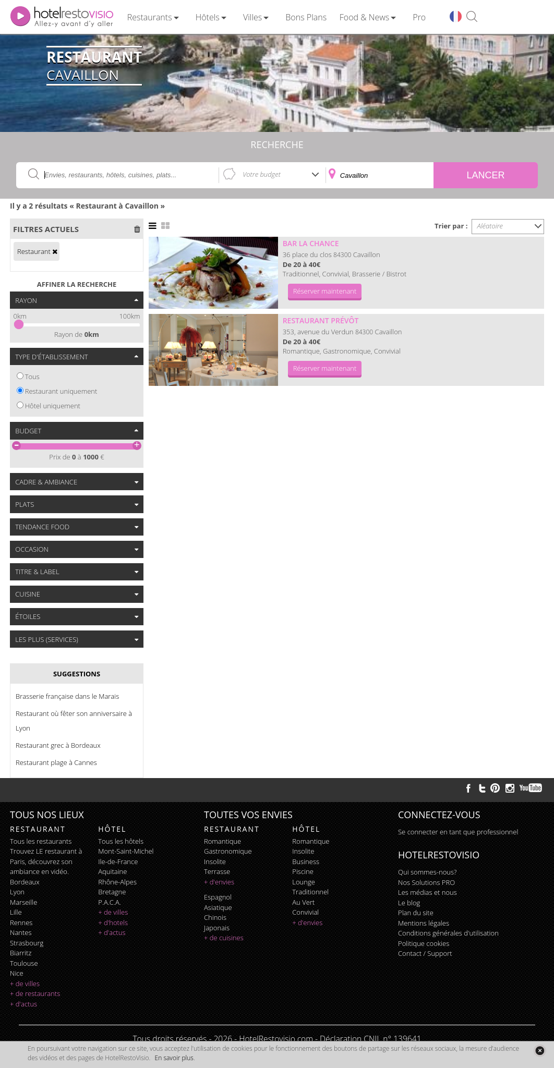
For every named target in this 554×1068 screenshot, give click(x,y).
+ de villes (25, 983)
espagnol (218, 897)
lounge (303, 882)
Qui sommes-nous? (427, 872)
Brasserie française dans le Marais (67, 696)
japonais (217, 927)
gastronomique (228, 851)
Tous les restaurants (40, 841)
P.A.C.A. (109, 902)
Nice (16, 973)
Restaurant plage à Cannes (56, 762)
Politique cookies (423, 943)
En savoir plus (174, 1057)
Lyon (17, 891)
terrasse (217, 871)
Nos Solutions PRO (426, 882)
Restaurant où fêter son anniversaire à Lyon (74, 721)
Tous (32, 376)
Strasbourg (26, 943)
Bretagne (112, 891)
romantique (222, 841)
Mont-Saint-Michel (125, 851)
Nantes (20, 932)
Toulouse (24, 963)
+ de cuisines (224, 937)
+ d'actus (23, 1004)
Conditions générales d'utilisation (448, 933)
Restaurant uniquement (61, 391)
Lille (16, 912)
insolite (215, 861)
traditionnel (310, 891)
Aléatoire (490, 225)
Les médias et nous (427, 892)
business (305, 861)
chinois (215, 917)
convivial (305, 912)
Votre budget (262, 174)
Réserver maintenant (325, 291)
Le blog (409, 902)
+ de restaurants (35, 993)
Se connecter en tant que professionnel (458, 831)
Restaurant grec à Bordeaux (58, 745)
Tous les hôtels (120, 841)
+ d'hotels (113, 922)
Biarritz (20, 952)
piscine (303, 871)
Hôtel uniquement (52, 405)
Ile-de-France (118, 861)
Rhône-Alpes (117, 882)
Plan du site (415, 912)
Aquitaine (112, 871)
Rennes (21, 922)
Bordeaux (25, 882)
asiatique (218, 907)
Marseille (23, 902)
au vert (303, 902)
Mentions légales (423, 923)
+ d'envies (219, 882)
